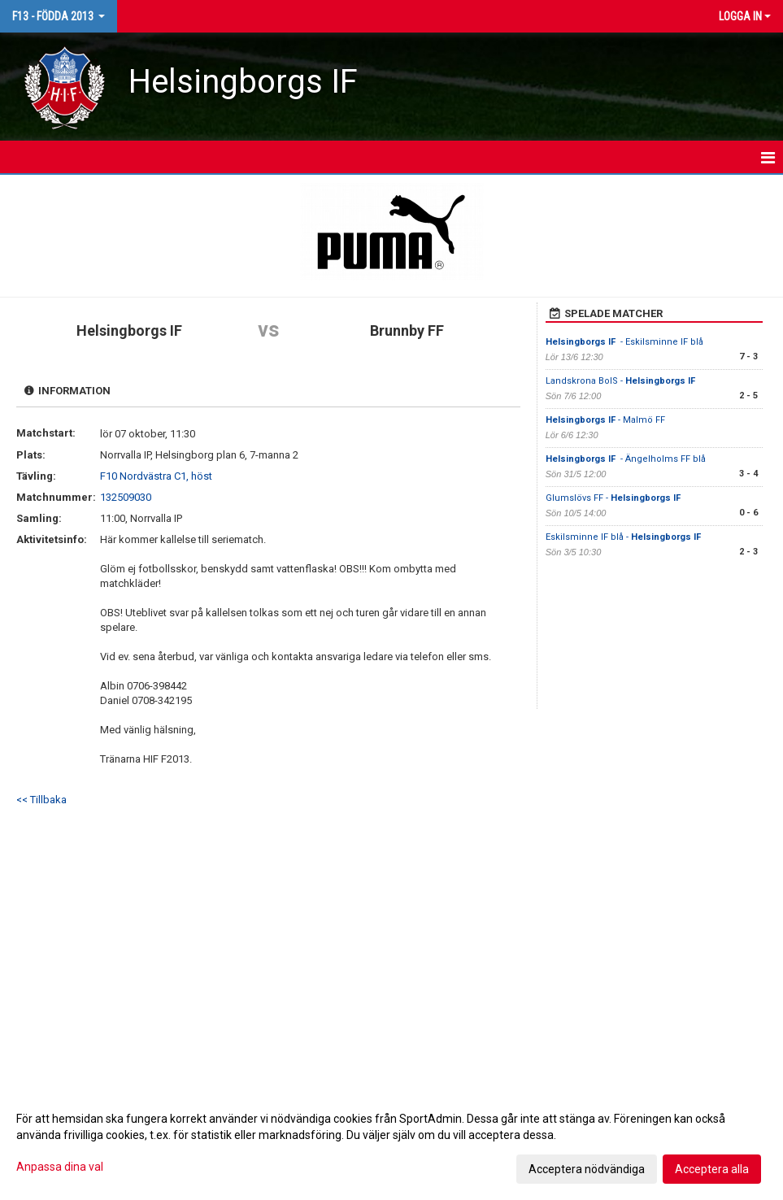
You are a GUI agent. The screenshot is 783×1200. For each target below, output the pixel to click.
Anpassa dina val (59, 1166)
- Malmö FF (605, 420)
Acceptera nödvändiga (587, 1169)
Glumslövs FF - (614, 498)
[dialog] (391, 1143)
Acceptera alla (712, 1169)
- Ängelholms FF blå (626, 459)
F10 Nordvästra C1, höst (156, 476)
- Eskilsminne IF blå (624, 342)
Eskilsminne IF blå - (624, 537)
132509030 (125, 497)
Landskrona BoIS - (622, 381)
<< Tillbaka (41, 799)
